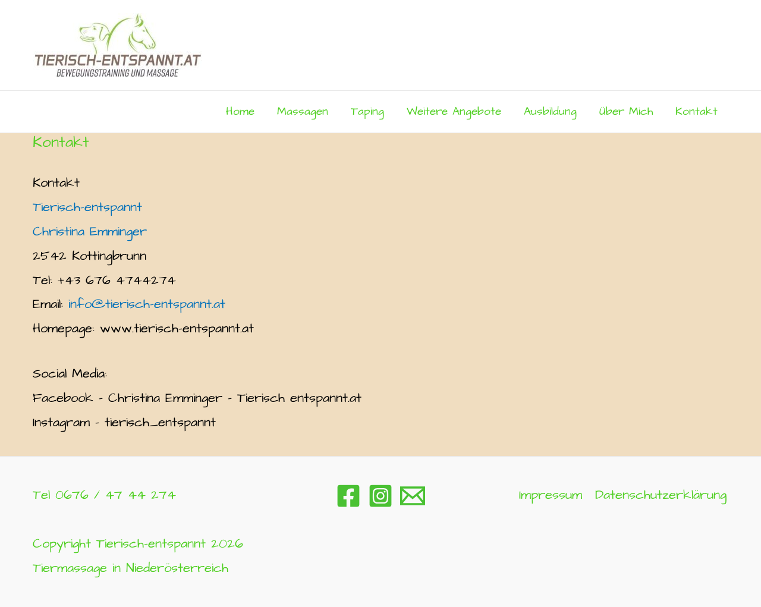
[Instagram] (380, 495)
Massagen (302, 111)
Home (240, 111)
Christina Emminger (90, 231)
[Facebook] (348, 495)
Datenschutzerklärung (661, 495)
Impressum (550, 495)
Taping (367, 111)
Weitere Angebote (454, 111)
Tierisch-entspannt (87, 207)
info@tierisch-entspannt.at (146, 304)
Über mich (626, 111)
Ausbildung (550, 111)
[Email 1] (412, 495)
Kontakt (696, 111)
